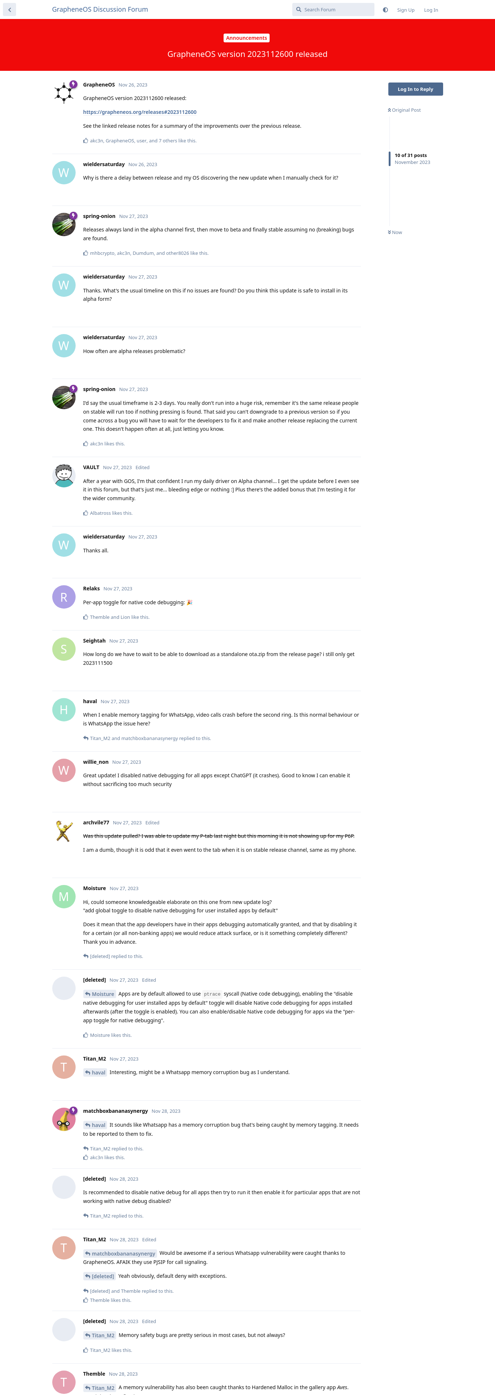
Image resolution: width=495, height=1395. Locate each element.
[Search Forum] (333, 9)
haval (99, 1072)
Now (395, 232)
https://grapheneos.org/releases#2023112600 (140, 111)
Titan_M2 (103, 1335)
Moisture (103, 993)
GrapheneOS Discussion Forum (100, 9)
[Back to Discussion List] (9, 9)
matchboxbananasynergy (124, 1253)
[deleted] (103, 1276)
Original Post (404, 110)
